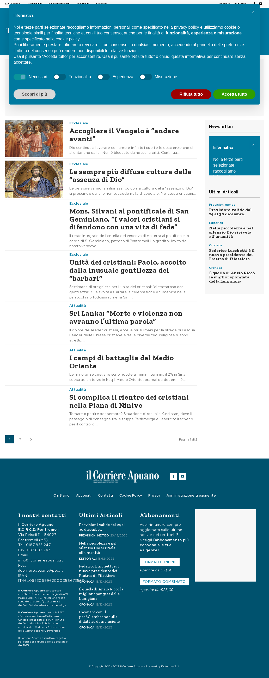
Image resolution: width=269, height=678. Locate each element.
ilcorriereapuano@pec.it (40, 570)
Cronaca (215, 245)
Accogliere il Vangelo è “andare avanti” (124, 134)
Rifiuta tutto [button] (191, 94)
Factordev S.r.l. (170, 666)
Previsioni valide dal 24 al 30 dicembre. (230, 211)
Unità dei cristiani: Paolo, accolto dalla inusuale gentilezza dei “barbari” (127, 270)
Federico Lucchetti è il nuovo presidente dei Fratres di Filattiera (232, 254)
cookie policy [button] (67, 39)
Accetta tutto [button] (234, 94)
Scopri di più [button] (34, 94)
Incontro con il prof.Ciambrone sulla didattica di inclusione (99, 617)
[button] (253, 12)
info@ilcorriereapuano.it (40, 560)
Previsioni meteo (222, 204)
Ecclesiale (78, 123)
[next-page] (31, 439)
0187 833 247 (38, 545)
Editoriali (216, 222)
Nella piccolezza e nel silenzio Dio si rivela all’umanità (231, 232)
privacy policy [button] (186, 27)
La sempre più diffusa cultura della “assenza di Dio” (130, 175)
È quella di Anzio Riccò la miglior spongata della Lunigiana (232, 277)
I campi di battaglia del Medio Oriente (121, 361)
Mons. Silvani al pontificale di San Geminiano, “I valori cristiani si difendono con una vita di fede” (129, 219)
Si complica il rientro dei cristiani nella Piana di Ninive (129, 401)
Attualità (77, 305)
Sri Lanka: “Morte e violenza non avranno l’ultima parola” (126, 317)
